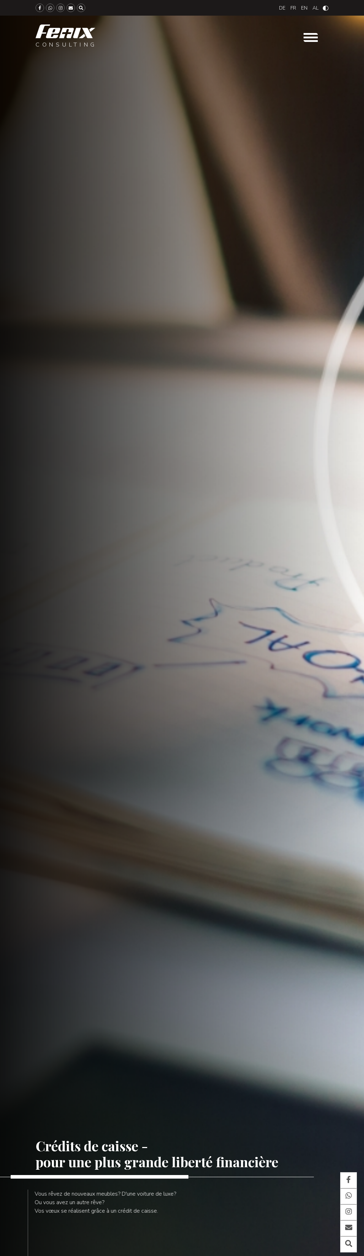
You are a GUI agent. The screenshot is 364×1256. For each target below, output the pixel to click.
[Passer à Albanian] (315, 8)
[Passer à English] (304, 8)
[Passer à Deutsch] (282, 8)
